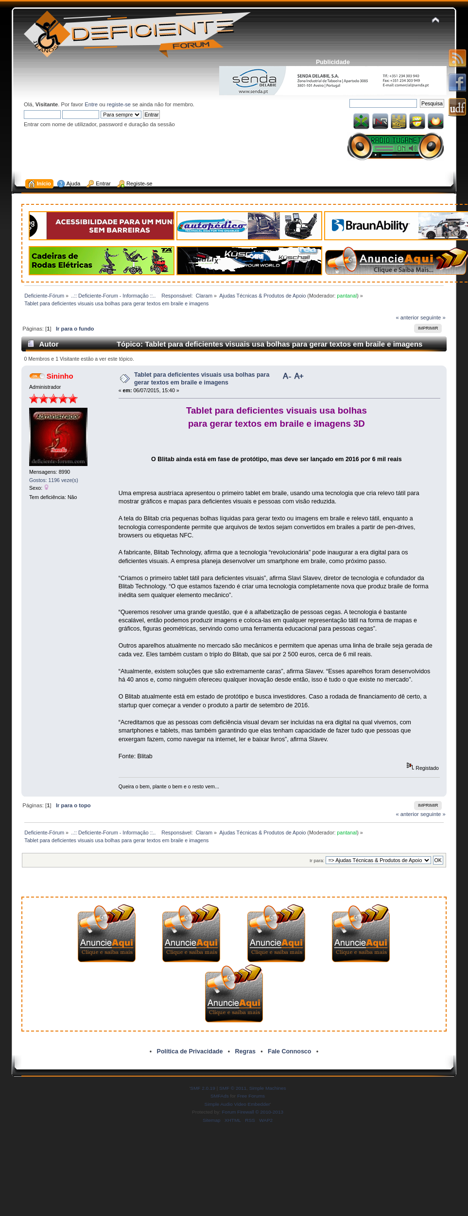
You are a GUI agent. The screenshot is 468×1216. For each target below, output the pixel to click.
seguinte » (433, 317)
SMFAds (219, 1096)
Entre (91, 104)
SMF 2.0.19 (202, 1088)
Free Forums (251, 1096)
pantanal (347, 296)
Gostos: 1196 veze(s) (53, 480)
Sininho (60, 376)
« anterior (407, 317)
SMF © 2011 (232, 1088)
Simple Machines (267, 1088)
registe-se (119, 104)
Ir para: (317, 860)
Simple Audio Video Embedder (237, 1104)
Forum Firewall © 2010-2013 (252, 1112)
